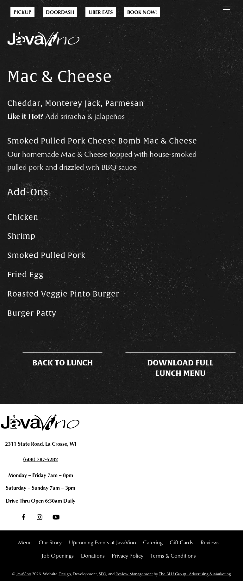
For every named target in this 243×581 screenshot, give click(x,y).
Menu (25, 542)
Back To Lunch (62, 362)
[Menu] (226, 8)
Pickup (22, 12)
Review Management (134, 574)
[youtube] (56, 515)
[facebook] (23, 515)
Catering (153, 542)
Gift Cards (181, 542)
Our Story (50, 542)
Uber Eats (101, 12)
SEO (102, 574)
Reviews (210, 542)
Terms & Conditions (173, 555)
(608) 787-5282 (40, 459)
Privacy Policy (127, 555)
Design (65, 574)
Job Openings (57, 555)
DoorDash (60, 12)
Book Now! (142, 12)
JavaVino (23, 574)
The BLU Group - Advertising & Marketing (195, 574)
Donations (93, 555)
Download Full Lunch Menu (180, 367)
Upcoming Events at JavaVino (102, 542)
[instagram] (40, 515)
